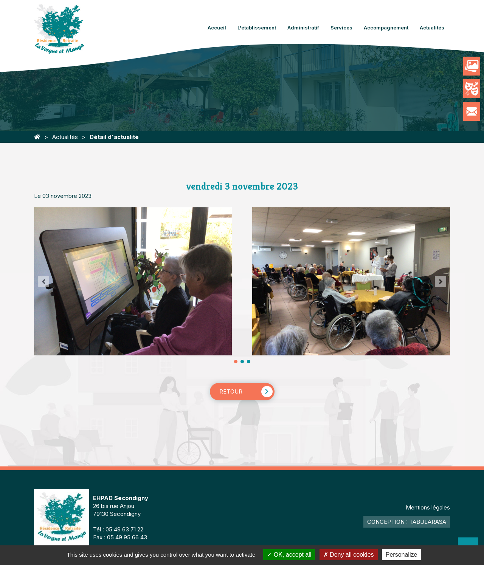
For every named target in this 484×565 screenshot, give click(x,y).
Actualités (432, 28)
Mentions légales (428, 507)
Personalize (401, 554)
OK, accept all (289, 554)
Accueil (217, 28)
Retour (230, 391)
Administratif (303, 28)
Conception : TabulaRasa (406, 521)
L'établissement (256, 28)
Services (341, 28)
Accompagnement (386, 28)
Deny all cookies (348, 554)
